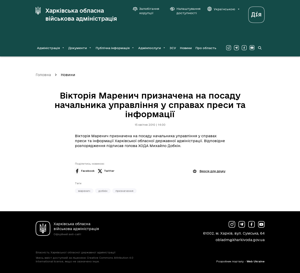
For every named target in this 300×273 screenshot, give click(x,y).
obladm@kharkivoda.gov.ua (240, 240)
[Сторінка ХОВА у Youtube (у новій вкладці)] (251, 47)
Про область (205, 48)
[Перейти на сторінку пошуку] (259, 47)
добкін (102, 190)
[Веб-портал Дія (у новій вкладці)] (256, 14)
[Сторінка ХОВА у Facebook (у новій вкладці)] (244, 47)
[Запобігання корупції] (148, 11)
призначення (124, 190)
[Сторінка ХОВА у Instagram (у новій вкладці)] (228, 47)
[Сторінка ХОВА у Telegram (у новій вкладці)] (236, 47)
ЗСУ (173, 48)
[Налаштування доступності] (185, 11)
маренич (84, 190)
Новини (186, 48)
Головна (43, 75)
